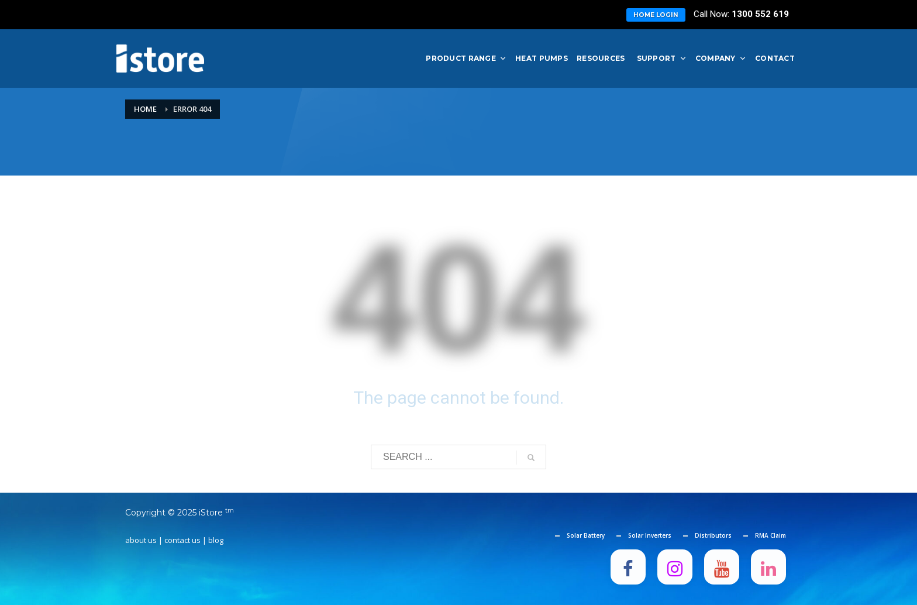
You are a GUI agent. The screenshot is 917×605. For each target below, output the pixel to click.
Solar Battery (586, 535)
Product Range (466, 58)
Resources (601, 58)
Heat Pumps (541, 58)
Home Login (655, 15)
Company (720, 58)
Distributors (713, 535)
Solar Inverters (649, 535)
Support (662, 58)
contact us (182, 540)
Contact (775, 58)
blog (215, 540)
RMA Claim (770, 535)
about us (141, 540)
